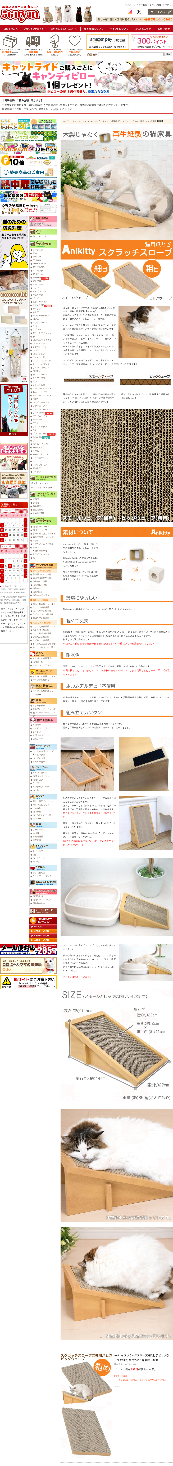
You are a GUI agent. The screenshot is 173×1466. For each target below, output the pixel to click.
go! (34, 336)
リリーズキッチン (41, 458)
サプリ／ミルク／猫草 (43, 544)
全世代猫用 (38, 509)
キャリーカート (40, 761)
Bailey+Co (37, 437)
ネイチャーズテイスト (43, 395)
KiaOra (36, 319)
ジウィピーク (39, 343)
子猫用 (36, 502)
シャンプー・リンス (42, 876)
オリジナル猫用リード (43, 680)
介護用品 (37, 725)
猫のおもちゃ (39, 903)
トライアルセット (41, 554)
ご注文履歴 (142, 5)
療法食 (34, 483)
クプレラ (37, 329)
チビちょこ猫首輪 (41, 640)
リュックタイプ (42, 755)
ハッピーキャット (41, 402)
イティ (36, 288)
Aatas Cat (37, 257)
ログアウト (168, 5)
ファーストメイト (41, 406)
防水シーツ (38, 739)
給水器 (36, 833)
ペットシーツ (39, 858)
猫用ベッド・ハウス (42, 899)
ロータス (37, 461)
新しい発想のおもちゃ (43, 801)
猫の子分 (37, 811)
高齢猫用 (37, 506)
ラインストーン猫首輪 (43, 614)
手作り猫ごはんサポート (44, 533)
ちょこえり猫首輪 (42, 622)
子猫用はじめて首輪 (42, 574)
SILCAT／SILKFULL (42, 361)
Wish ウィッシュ (40, 291)
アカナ (36, 253)
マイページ (130, 5)
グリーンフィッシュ (42, 333)
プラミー (37, 423)
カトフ (36, 312)
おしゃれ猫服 (39, 705)
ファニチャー (72, 121)
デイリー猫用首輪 (42, 570)
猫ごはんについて (41, 236)
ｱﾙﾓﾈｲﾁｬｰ (37, 277)
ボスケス (37, 440)
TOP (63, 121)
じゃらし (37, 808)
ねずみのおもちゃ (41, 804)
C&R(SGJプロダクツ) (42, 340)
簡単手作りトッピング (43, 537)
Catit (35, 326)
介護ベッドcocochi (41, 735)
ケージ (36, 783)
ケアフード (36, 487)
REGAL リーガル (40, 454)
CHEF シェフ (39, 354)
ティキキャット (40, 374)
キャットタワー (40, 773)
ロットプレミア (40, 465)
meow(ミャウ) (39, 447)
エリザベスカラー (41, 728)
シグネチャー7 (39, 347)
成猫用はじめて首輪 (42, 578)
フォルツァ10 (39, 413)
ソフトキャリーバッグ (43, 751)
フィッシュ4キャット (42, 409)
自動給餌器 (38, 836)
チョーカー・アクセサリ (44, 665)
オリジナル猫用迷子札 (43, 658)
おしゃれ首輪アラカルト (44, 604)
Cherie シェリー (40, 357)
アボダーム (38, 274)
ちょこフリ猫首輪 (41, 607)
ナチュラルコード (41, 385)
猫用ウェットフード (42, 530)
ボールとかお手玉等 (42, 815)
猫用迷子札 (38, 662)
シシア (36, 350)
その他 (36, 861)
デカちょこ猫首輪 (41, 637)
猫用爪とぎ (38, 780)
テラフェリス (39, 378)
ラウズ (36, 451)
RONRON (37, 468)
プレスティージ (40, 433)
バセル (36, 399)
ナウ (35, 381)
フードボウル (39, 829)
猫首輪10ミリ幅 (40, 581)
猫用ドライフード (41, 526)
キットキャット (40, 322)
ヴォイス (37, 298)
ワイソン (37, 471)
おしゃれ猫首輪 (40, 600)
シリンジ (37, 732)
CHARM (36, 371)
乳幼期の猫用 (39, 513)
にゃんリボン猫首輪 (42, 611)
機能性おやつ (41, 551)
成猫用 (36, 499)
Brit (34, 430)
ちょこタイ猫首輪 (41, 630)
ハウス (36, 790)
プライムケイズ (40, 416)
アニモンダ (38, 270)
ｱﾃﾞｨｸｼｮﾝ (37, 260)
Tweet (117, 1386)
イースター (38, 284)
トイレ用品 (38, 851)
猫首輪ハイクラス (41, 595)
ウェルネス (38, 295)
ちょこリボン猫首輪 (42, 633)
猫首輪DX (37, 592)
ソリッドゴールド (41, 367)
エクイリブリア (40, 302)
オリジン (37, 309)
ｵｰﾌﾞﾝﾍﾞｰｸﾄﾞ (38, 305)
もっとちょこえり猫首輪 (44, 644)
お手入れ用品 (39, 872)
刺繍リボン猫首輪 (41, 618)
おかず (36, 540)
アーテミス (38, 250)
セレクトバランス (41, 364)
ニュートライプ (40, 392)
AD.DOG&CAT (39, 263)
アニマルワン (39, 267)
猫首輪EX (37, 588)
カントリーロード (41, 315)
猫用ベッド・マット (42, 776)
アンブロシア (39, 281)
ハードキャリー (40, 758)
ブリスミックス (40, 426)
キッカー (37, 818)
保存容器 (37, 840)
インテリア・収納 (41, 786)
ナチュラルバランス (42, 388)
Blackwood (37, 419)
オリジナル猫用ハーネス (44, 676)
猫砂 (35, 854)
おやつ (36, 547)
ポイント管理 (155, 5)
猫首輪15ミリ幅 (40, 585)
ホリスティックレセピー (44, 444)
